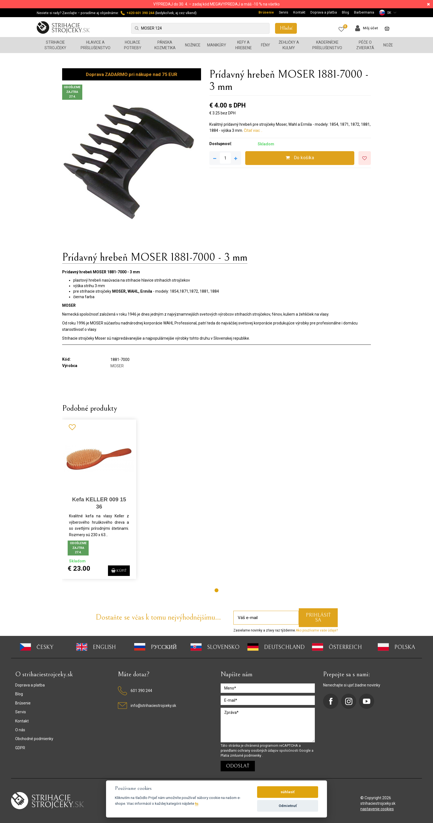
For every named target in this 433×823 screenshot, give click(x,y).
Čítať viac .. (253, 130)
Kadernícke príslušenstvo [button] (327, 45)
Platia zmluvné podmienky (241, 755)
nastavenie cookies (377, 809)
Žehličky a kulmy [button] (289, 45)
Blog (345, 12)
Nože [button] (388, 45)
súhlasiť (288, 792)
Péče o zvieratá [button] (365, 45)
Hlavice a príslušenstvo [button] (95, 45)
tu (196, 803)
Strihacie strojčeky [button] (55, 45)
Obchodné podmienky (34, 738)
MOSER (117, 366)
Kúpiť (116, 570)
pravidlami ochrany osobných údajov (250, 750)
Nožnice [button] (192, 45)
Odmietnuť (288, 806)
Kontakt (299, 12)
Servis (283, 12)
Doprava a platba (323, 12)
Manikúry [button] (216, 45)
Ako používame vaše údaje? (317, 630)
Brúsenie (266, 12)
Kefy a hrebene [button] (243, 45)
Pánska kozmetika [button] (165, 45)
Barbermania (364, 12)
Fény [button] (265, 45)
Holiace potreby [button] (132, 45)
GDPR (20, 748)
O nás (20, 730)
